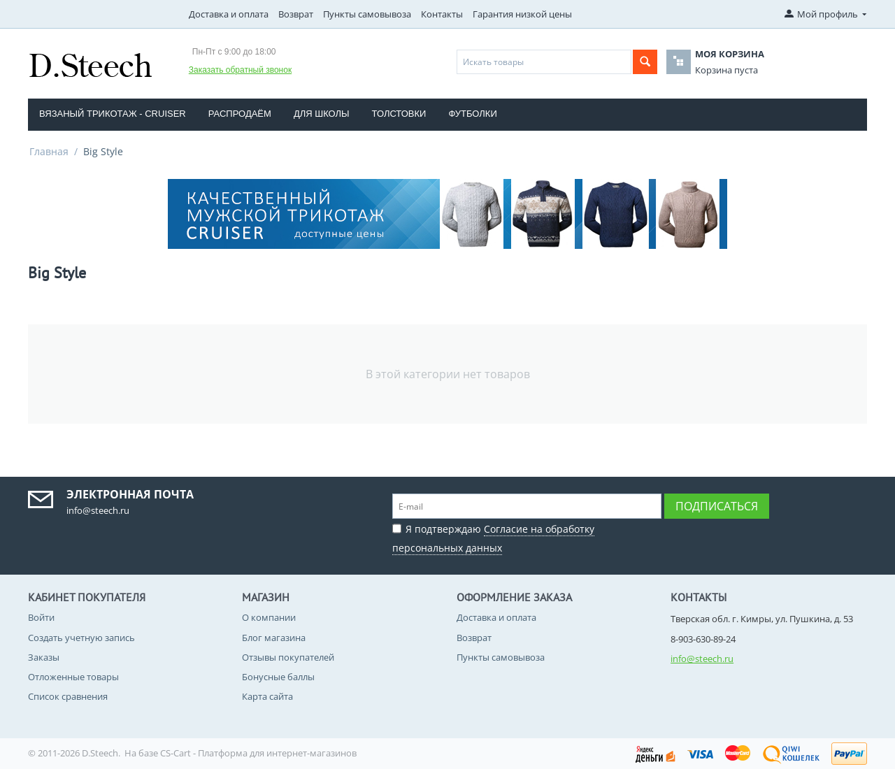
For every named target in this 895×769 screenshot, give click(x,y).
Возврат (295, 14)
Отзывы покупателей (288, 657)
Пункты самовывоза (367, 14)
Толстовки (399, 113)
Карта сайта (267, 696)
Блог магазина (274, 637)
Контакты (442, 14)
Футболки (472, 113)
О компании (269, 617)
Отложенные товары (73, 676)
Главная (49, 151)
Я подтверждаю (493, 536)
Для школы (322, 113)
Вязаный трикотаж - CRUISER (112, 113)
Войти (41, 617)
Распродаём (239, 113)
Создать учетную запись (81, 637)
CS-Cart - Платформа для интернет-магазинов (258, 753)
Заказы (43, 657)
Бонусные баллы (278, 676)
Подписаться (716, 506)
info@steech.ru (702, 658)
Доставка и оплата (228, 14)
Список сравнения (68, 696)
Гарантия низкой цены (522, 14)
